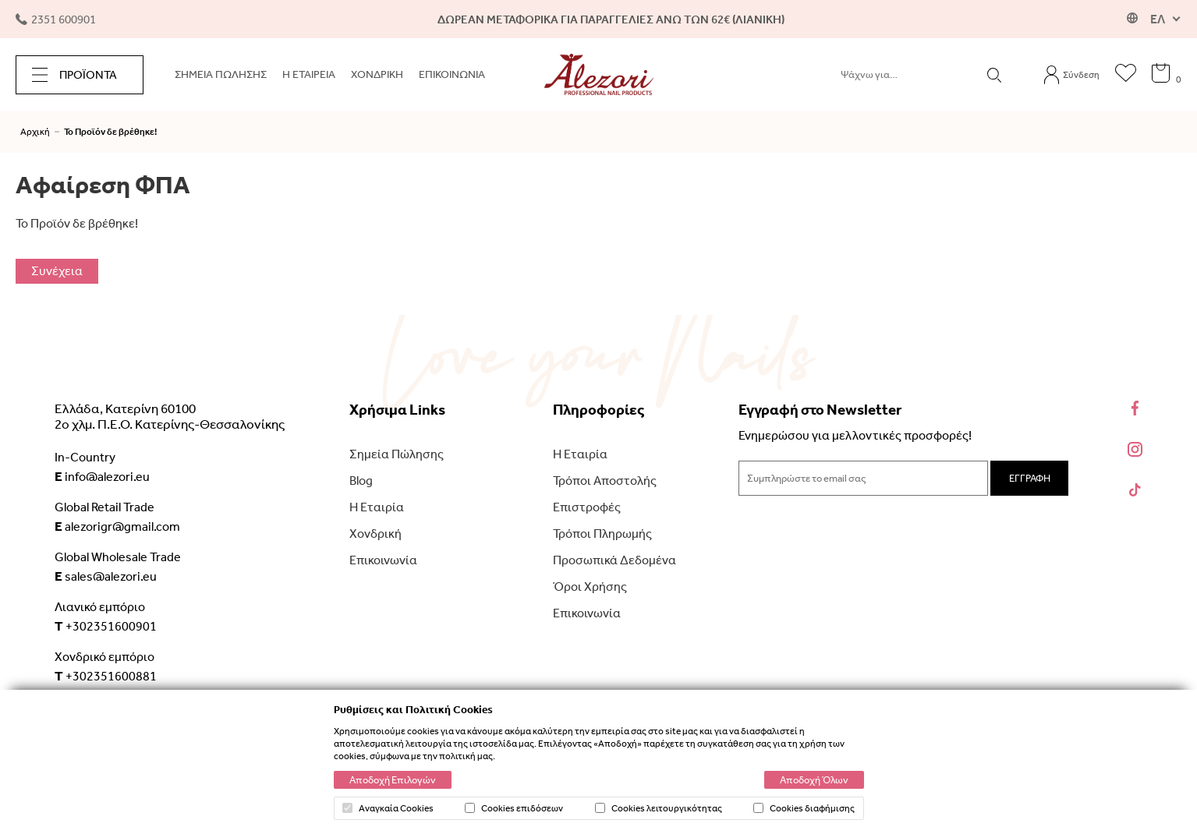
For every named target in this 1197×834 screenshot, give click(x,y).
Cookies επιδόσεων (514, 808)
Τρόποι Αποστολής (605, 480)
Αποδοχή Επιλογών (392, 780)
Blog (361, 480)
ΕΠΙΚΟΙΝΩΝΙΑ (452, 74)
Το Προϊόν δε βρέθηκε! (110, 131)
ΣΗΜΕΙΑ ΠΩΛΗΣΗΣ (221, 74)
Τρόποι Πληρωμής (602, 533)
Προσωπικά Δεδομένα (614, 560)
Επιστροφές (587, 507)
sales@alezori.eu (106, 576)
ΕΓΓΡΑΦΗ (1029, 478)
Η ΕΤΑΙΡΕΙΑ (308, 74)
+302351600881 (106, 676)
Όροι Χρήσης (590, 586)
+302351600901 (106, 626)
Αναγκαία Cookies (388, 808)
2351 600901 (56, 19)
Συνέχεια (57, 270)
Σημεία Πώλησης (396, 454)
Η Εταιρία (376, 507)
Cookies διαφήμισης (804, 808)
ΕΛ (1157, 19)
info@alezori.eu (102, 476)
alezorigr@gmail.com (117, 526)
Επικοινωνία (383, 560)
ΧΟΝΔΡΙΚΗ (377, 74)
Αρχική (35, 131)
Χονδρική (375, 533)
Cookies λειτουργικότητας (658, 808)
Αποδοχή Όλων (814, 780)
